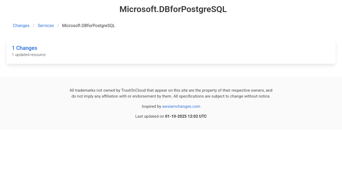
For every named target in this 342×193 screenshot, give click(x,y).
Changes (21, 25)
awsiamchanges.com (181, 106)
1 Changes (24, 48)
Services (46, 25)
